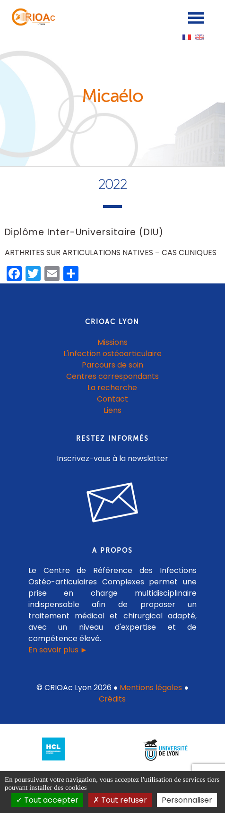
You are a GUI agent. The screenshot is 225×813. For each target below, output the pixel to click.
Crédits (112, 698)
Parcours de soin (112, 364)
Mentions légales (151, 687)
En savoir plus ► (58, 649)
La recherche (112, 387)
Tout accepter (47, 800)
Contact (112, 399)
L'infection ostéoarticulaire (112, 353)
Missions (112, 342)
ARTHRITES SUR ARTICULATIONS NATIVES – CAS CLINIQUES (110, 252)
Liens (112, 410)
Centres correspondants (112, 376)
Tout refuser (120, 800)
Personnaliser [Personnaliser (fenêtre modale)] (187, 800)
